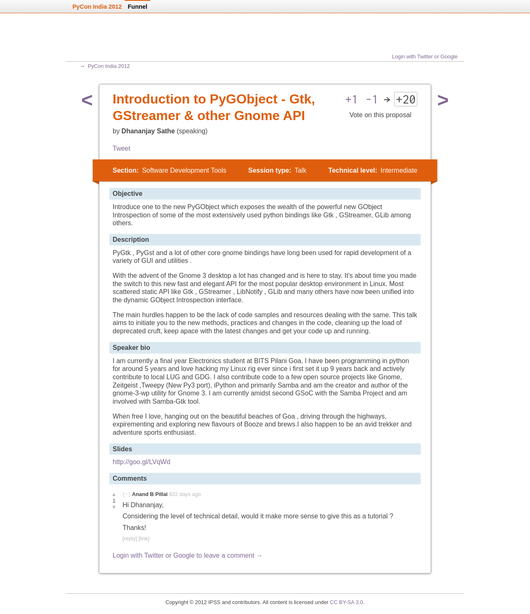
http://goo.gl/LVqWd (141, 461)
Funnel (137, 6)
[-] (126, 494)
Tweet (121, 148)
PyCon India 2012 (109, 66)
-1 (371, 99)
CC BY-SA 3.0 (346, 602)
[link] (143, 538)
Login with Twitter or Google (425, 56)
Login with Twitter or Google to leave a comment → (188, 555)
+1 (351, 99)
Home (102, 40)
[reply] (130, 538)
